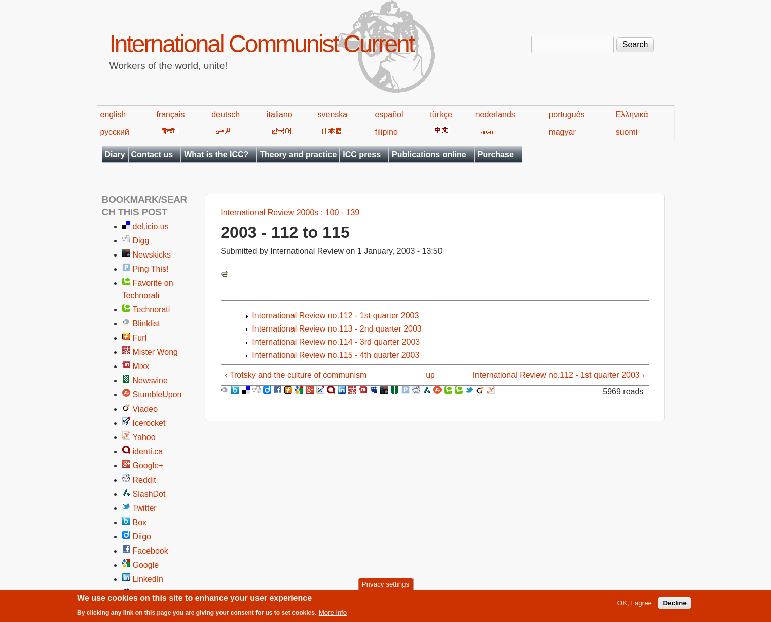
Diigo (142, 536)
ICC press (362, 154)
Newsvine (150, 380)
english (113, 114)
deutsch (225, 114)
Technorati (151, 309)
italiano (279, 114)
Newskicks (152, 254)
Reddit (144, 479)
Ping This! (151, 269)
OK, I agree (634, 605)
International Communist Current (261, 43)
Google (146, 565)
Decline (674, 605)
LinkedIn (148, 579)
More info (333, 615)
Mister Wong (155, 352)
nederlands (495, 114)
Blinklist (146, 323)
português (566, 114)
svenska (333, 114)
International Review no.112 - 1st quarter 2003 (335, 315)
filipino (386, 132)
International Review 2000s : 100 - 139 (290, 212)
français (170, 114)
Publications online (429, 154)
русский (114, 132)
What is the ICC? (216, 154)
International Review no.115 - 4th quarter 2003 (335, 355)
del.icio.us (151, 226)
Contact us (152, 154)
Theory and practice (298, 154)
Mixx (141, 366)
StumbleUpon (157, 394)
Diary (115, 154)
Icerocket (149, 423)
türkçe (441, 114)
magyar (561, 132)
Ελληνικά (632, 114)
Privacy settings (385, 587)
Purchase (496, 154)
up (430, 375)
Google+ (148, 465)
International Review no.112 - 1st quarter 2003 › (559, 375)
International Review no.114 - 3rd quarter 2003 (336, 342)
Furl (140, 338)
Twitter (145, 508)
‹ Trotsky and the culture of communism (295, 375)
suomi (627, 132)
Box (140, 522)
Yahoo (144, 437)
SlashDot (149, 494)
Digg (141, 240)
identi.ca (148, 451)
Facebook (150, 550)
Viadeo (145, 409)
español (389, 114)
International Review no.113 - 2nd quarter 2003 (336, 328)
